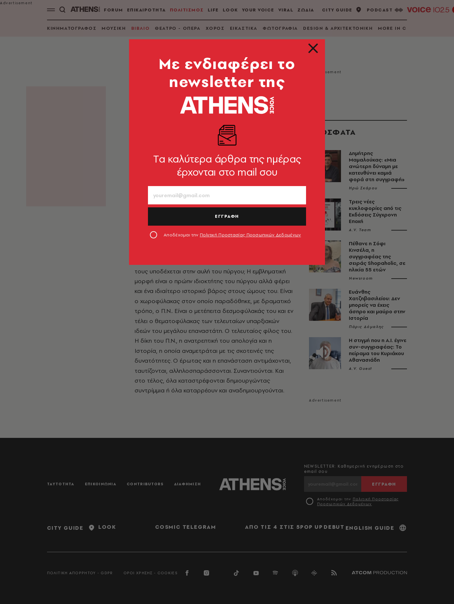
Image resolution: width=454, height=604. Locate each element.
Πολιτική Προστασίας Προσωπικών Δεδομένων (250, 235)
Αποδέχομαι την (232, 234)
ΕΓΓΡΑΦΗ (227, 216)
